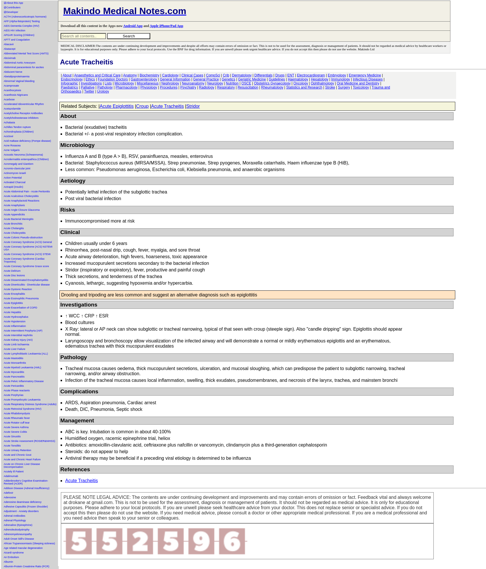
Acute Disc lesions (14, 275)
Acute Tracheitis (167, 106)
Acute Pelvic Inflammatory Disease (24, 381)
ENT (290, 75)
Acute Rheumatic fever (17, 418)
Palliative (88, 87)
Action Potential (13, 177)
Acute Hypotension (15, 321)
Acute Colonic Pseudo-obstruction (23, 237)
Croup (142, 106)
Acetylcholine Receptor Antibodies (23, 113)
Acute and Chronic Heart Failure (22, 459)
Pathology (105, 87)
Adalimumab (11, 476)
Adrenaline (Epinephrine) (18, 525)
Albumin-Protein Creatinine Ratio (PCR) (26, 566)
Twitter (89, 91)
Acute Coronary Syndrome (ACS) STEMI (27, 254)
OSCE (246, 83)
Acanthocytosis (12, 90)
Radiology (206, 87)
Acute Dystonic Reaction (18, 289)
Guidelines (277, 79)
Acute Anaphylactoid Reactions (21, 200)
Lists (108, 83)
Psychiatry (188, 87)
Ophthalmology (322, 83)
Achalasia (9, 122)
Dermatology (242, 75)
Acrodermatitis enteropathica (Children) (26, 159)
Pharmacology (126, 87)
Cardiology (170, 75)
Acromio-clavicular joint (17, 168)
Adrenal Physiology (15, 520)
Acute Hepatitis (12, 312)
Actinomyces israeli (15, 173)
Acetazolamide (12, 108)
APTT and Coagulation (17, 39)
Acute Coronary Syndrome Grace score (26, 266)
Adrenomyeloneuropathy (18, 534)
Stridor (193, 106)
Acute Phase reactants (17, 390)
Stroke (330, 87)
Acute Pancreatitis (14, 376)
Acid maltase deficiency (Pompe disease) (27, 140)
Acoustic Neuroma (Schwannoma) (23, 154)
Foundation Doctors (113, 79)
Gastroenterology (144, 79)
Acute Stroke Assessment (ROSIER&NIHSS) (29, 441)
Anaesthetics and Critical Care (97, 75)
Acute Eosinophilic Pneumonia (21, 298)
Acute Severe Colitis (15, 431)
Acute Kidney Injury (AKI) (18, 339)
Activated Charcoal (15, 182)
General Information (175, 79)
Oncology (301, 83)
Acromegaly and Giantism (18, 163)
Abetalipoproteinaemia (17, 76)
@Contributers (12, 7)
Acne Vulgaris (12, 150)
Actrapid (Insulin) (13, 186)
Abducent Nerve (13, 71)
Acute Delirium (12, 270)
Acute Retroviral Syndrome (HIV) (22, 408)
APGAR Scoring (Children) (19, 35)
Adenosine (10, 497)
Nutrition (232, 83)
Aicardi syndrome (14, 552)
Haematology (298, 79)
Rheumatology (272, 87)
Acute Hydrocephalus (16, 316)
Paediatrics (69, 87)
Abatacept (10, 48)
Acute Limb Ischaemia (16, 344)
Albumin (8, 561)
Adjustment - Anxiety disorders (21, 511)
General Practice (206, 79)
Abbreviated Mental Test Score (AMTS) (26, 53)
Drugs (280, 75)
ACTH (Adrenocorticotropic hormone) (25, 16)
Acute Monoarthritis (15, 362)
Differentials (263, 75)
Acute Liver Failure (14, 349)
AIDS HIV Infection (14, 30)
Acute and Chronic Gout (17, 454)
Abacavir (9, 44)
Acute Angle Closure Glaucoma (22, 209)
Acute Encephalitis (14, 293)
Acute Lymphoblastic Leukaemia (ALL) (26, 353)
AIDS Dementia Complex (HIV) (21, 25)
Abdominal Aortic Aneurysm (19, 62)
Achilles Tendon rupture (17, 127)
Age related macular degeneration (23, 548)
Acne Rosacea (12, 145)
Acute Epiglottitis (13, 303)
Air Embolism (11, 557)
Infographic (69, 83)
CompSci (213, 75)
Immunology (340, 79)
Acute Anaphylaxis (14, 205)
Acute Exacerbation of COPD (20, 307)
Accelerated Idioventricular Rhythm (24, 104)
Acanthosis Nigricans (16, 94)
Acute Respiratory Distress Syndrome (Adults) (30, 404)
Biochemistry (149, 75)
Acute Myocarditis (14, 372)
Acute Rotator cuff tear (17, 422)
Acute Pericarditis (14, 385)
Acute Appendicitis (14, 214)
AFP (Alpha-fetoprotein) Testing (22, 21)
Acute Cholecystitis (15, 232)
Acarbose (9, 99)
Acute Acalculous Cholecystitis (21, 196)
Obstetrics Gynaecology (272, 83)
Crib (226, 75)
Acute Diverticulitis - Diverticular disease (27, 284)
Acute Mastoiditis (13, 358)
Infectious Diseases (368, 79)
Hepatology (319, 79)
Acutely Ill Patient (14, 471)
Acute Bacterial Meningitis (19, 219)
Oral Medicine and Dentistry (358, 83)
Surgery (344, 87)
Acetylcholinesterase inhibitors (21, 117)
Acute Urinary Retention (17, 450)
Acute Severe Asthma (16, 427)
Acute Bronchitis (13, 223)
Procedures (169, 87)
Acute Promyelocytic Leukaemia (22, 399)
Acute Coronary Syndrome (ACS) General (28, 242)
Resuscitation (248, 87)
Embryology (337, 75)
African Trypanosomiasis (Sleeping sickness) (29, 543)
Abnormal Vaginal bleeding (19, 81)
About (67, 75)
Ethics (90, 79)
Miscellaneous (148, 83)
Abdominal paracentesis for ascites (24, 67)
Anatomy (130, 75)
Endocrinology (72, 79)
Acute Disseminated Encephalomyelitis (26, 280)
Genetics (228, 79)
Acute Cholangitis (14, 228)
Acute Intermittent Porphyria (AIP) (23, 330)
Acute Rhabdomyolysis (17, 413)
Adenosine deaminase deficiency (23, 502)
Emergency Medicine (365, 75)
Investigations (91, 83)
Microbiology (124, 83)
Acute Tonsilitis (12, 445)
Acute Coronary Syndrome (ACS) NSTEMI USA (28, 248)
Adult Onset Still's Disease (19, 538)
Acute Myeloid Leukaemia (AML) (22, 367)
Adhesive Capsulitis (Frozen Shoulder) (26, 506)
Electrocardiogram (311, 75)
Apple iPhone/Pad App (166, 26)
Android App (132, 26)
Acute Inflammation (15, 326)
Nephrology (170, 83)
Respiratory (226, 87)
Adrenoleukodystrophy (17, 529)
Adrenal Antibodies (14, 515)
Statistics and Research (304, 87)
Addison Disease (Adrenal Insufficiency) (26, 488)
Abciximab (10, 58)
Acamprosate (11, 85)
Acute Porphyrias (14, 395)
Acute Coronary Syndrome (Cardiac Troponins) (24, 260)
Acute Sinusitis (12, 436)
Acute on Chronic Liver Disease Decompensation (22, 465)
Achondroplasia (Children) (19, 131)
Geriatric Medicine (252, 79)
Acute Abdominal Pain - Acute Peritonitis (27, 191)
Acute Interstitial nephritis (18, 335)
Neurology (215, 83)
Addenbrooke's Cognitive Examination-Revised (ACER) (26, 482)
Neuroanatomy (193, 83)
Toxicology (361, 87)
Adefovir (8, 492)
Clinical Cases (192, 75)
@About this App (13, 2)
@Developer (11, 12)
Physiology (148, 87)
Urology (103, 91)
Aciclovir (9, 136)
